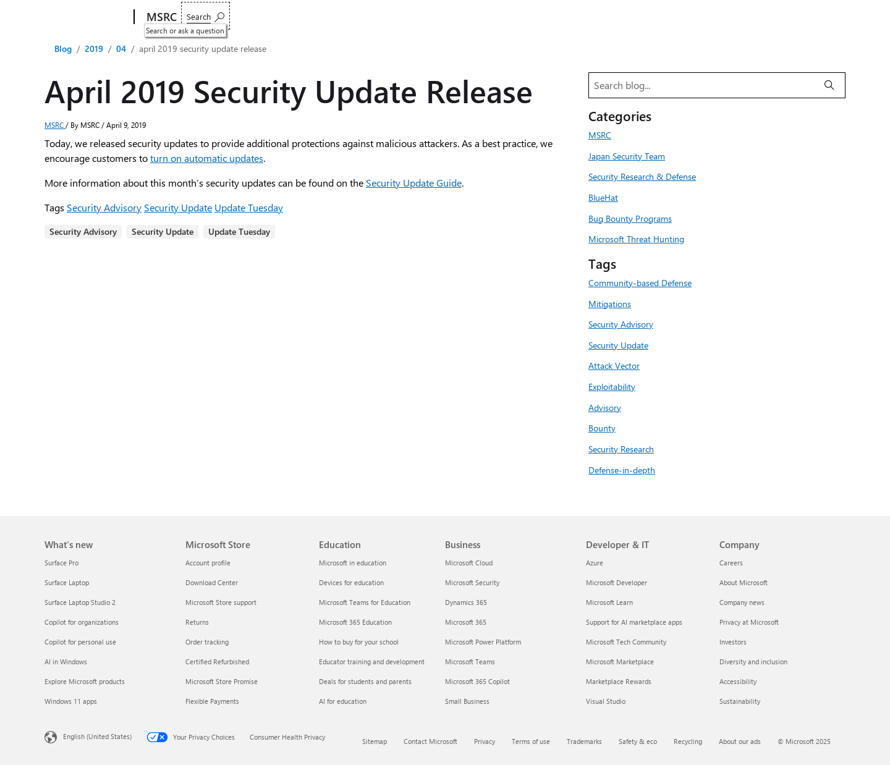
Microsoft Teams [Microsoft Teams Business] (470, 661)
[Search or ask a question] (814, 16)
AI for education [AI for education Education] (343, 701)
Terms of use (531, 741)
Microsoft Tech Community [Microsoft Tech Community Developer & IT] (626, 641)
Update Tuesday (248, 207)
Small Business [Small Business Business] (467, 701)
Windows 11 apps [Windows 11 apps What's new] (70, 701)
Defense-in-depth (621, 469)
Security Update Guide (414, 182)
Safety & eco (638, 741)
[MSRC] (160, 17)
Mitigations (609, 303)
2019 (94, 48)
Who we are (435, 17)
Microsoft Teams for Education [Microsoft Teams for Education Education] (364, 602)
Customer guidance (304, 17)
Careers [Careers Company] (731, 562)
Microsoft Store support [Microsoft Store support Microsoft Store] (220, 602)
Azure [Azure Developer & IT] (594, 562)
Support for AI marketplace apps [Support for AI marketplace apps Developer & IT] (634, 622)
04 (121, 48)
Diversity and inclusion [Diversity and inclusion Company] (753, 661)
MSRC (55, 125)
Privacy (484, 741)
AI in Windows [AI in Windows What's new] (65, 661)
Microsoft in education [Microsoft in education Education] (352, 562)
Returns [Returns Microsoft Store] (197, 622)
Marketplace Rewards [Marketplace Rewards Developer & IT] (618, 681)
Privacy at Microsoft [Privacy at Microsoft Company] (749, 622)
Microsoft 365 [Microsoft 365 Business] (465, 622)
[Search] (829, 85)
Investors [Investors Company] (733, 641)
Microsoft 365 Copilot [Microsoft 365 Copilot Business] (477, 681)
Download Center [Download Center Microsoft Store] (211, 582)
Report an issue (218, 17)
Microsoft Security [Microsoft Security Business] (472, 582)
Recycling (688, 741)
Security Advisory (104, 207)
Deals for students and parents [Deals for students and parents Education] (365, 681)
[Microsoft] (86, 17)
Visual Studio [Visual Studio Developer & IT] (605, 701)
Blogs (490, 17)
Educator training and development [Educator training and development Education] (372, 661)
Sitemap (374, 741)
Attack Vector (614, 365)
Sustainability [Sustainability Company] (739, 701)
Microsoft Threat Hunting (636, 238)
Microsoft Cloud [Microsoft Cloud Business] (469, 562)
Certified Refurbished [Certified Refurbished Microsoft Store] (217, 661)
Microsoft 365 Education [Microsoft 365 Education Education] (355, 622)
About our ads (740, 741)
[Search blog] (701, 85)
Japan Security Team (626, 156)
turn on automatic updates (206, 157)
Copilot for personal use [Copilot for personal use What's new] (80, 641)
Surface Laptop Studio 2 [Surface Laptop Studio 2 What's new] (80, 602)
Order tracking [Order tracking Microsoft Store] (207, 641)
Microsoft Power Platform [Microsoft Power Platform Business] (483, 641)
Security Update (178, 207)
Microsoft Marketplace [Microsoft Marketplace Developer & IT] (620, 661)
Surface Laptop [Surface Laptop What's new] (66, 582)
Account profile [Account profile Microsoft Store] (208, 562)
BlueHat (603, 197)
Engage (376, 17)
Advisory (604, 407)
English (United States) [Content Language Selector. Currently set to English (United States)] (97, 736)
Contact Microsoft (430, 741)
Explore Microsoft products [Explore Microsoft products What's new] (84, 681)
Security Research (621, 448)
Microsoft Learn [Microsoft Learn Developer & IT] (609, 602)
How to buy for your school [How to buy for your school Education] (359, 641)
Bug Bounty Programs (630, 218)
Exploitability (611, 386)
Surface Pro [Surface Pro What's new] (61, 562)
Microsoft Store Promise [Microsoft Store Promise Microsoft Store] (221, 681)
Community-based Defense (640, 282)
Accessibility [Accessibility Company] (737, 681)
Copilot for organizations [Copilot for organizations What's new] (81, 622)
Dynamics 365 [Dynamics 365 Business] (466, 602)
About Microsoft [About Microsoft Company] (743, 582)
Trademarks (584, 741)
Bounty (602, 427)
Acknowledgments (555, 17)
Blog (63, 48)
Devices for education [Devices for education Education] (351, 582)
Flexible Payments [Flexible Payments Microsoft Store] (212, 701)
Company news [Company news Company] (742, 602)
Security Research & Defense (642, 176)
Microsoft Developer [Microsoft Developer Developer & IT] (616, 582)
